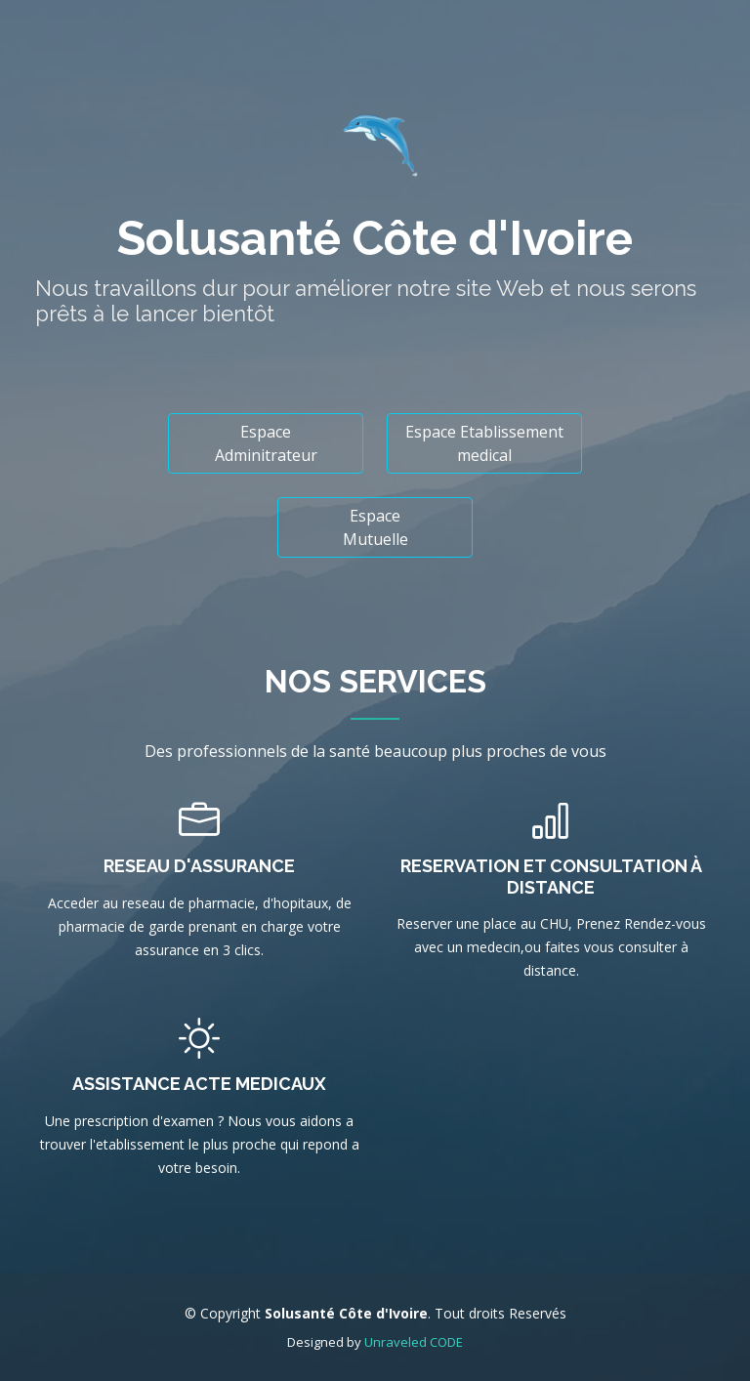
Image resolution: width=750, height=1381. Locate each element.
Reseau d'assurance (199, 866)
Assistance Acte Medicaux (199, 1083)
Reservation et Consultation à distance (551, 877)
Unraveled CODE (413, 1342)
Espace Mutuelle (375, 527)
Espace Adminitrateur (266, 443)
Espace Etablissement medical (484, 443)
